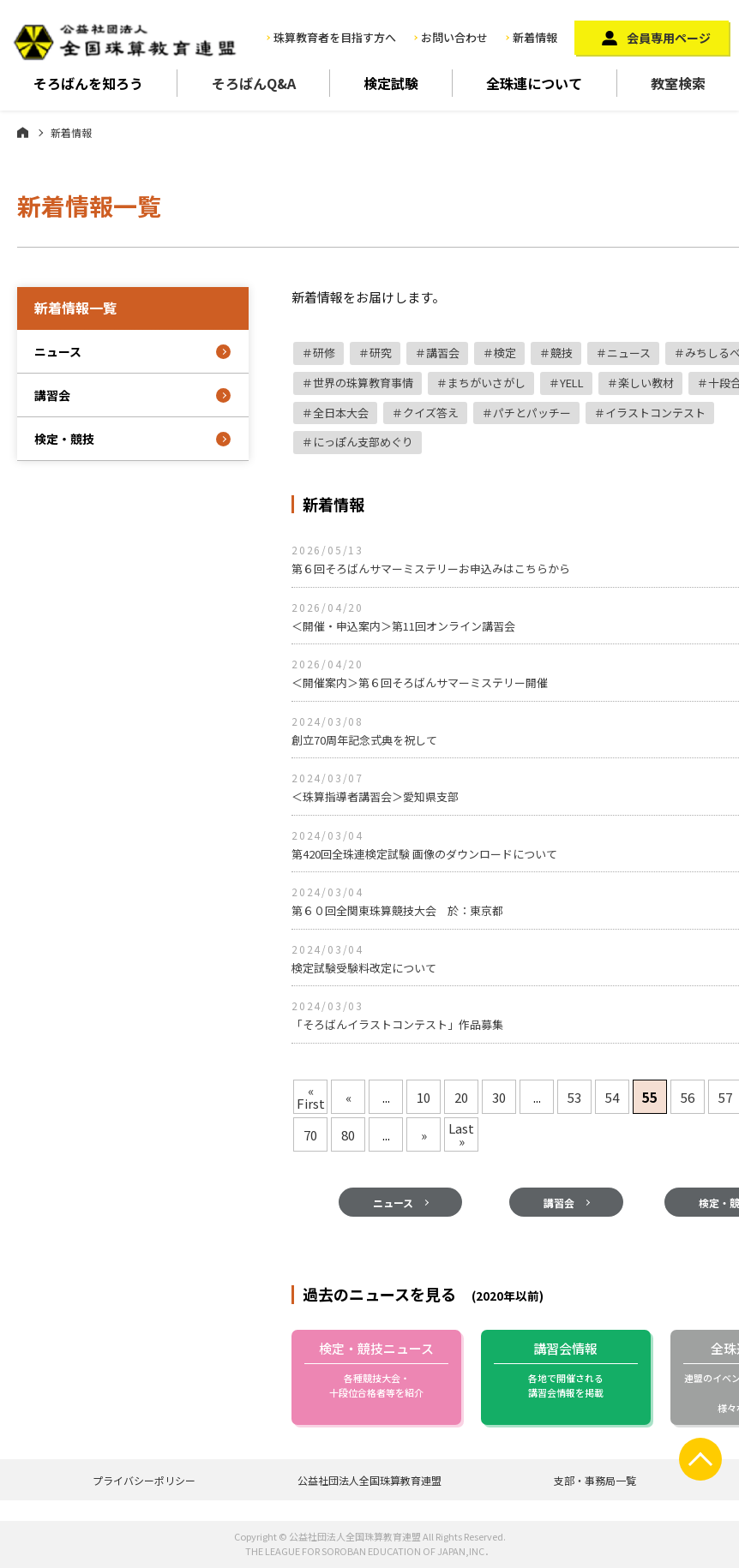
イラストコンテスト (655, 412)
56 (687, 1097)
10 (423, 1097)
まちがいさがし (487, 382)
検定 (505, 352)
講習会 (443, 352)
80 (348, 1135)
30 (499, 1097)
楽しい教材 (646, 382)
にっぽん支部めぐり (363, 442)
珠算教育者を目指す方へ (334, 37)
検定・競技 (64, 438)
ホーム (22, 132)
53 (574, 1097)
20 (461, 1097)
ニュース (629, 352)
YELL (572, 382)
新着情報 (535, 37)
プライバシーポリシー (144, 1480)
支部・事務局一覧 (595, 1480)
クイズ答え (431, 412)
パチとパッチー (532, 412)
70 (310, 1135)
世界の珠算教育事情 (363, 382)
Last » (461, 1134)
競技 (561, 352)
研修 (324, 352)
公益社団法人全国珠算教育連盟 (369, 1480)
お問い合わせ (454, 37)
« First (311, 1096)
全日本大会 (341, 412)
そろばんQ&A (254, 83)
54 (612, 1097)
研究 (381, 352)
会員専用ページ (669, 37)
